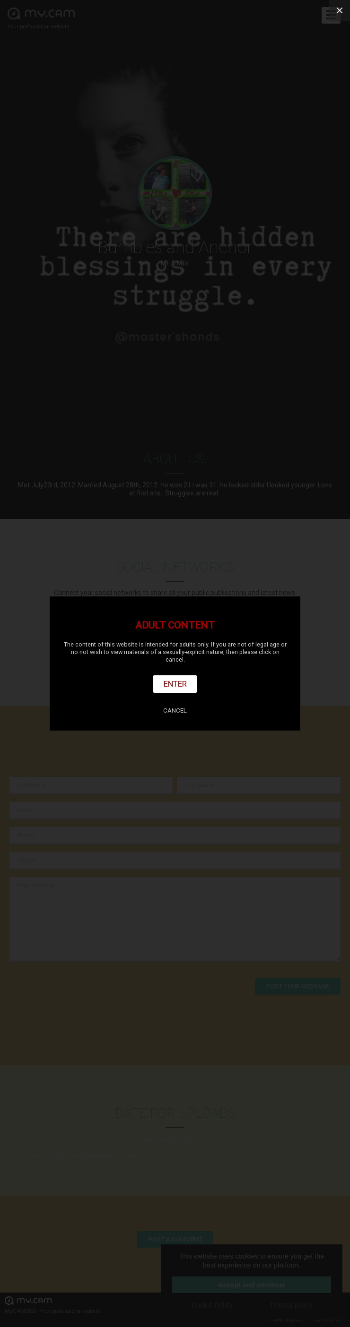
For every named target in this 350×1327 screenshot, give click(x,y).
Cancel (175, 710)
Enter (175, 684)
